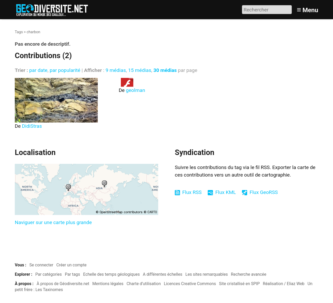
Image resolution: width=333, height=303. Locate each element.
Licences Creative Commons (190, 283)
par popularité (65, 70)
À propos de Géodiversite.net (63, 283)
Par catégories (48, 274)
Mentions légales (107, 283)
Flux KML (225, 192)
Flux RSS (192, 192)
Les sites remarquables (206, 274)
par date (38, 70)
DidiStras (32, 126)
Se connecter (41, 264)
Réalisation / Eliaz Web (283, 283)
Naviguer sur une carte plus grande (53, 222)
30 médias (165, 70)
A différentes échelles (162, 274)
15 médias (139, 70)
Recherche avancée (248, 274)
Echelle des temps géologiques (111, 274)
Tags (19, 32)
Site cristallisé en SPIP (239, 283)
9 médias (116, 70)
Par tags (72, 274)
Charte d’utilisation (144, 283)
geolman (135, 90)
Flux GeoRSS (263, 192)
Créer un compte (71, 264)
